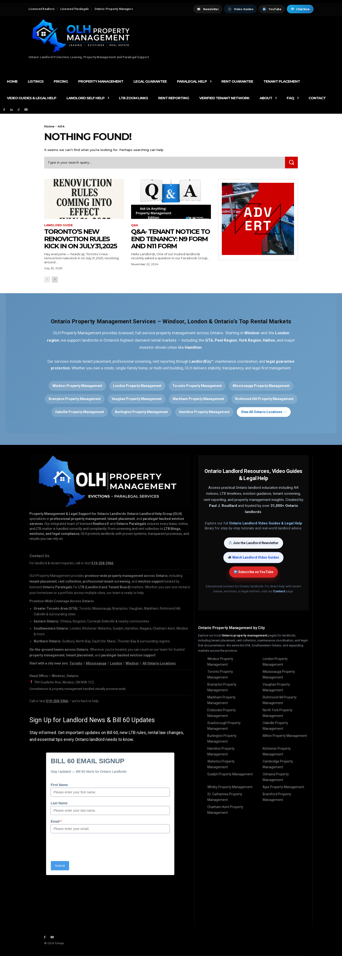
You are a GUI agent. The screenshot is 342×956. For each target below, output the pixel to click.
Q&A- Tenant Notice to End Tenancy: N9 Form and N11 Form (170, 238)
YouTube (271, 9)
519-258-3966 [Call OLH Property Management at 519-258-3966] (102, 563)
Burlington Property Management (141, 412)
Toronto (75, 663)
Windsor (132, 663)
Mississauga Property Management (261, 386)
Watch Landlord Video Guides (253, 557)
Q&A (134, 225)
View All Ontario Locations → (263, 412)
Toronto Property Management (197, 386)
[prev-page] (47, 280)
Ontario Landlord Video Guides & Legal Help (265, 523)
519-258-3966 (57, 701)
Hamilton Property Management (204, 412)
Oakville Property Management (79, 412)
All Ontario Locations (159, 663)
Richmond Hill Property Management (264, 399)
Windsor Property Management (77, 386)
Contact (279, 591)
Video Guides (240, 9)
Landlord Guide (58, 225)
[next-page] (55, 280)
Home (49, 126)
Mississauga (96, 663)
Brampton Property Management (75, 399)
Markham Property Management (198, 399)
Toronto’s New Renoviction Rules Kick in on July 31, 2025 (80, 238)
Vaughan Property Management (137, 399)
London (116, 663)
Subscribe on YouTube (253, 572)
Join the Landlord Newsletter (254, 543)
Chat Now (300, 9)
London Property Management (137, 386)
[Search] (291, 162)
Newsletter (207, 9)
